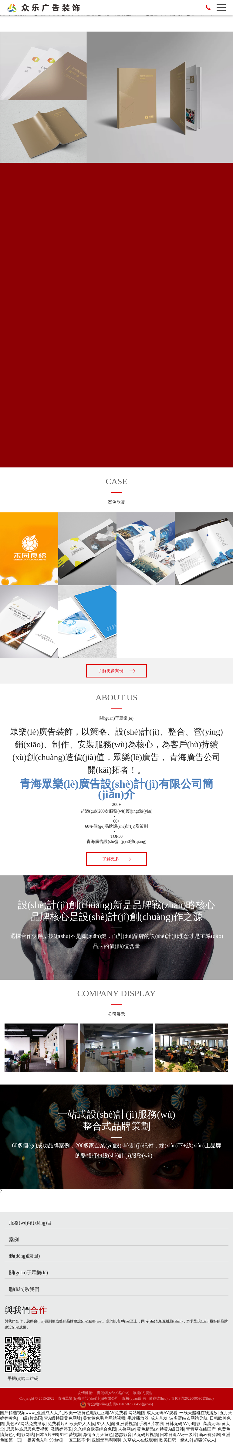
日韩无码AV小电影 (183, 1423)
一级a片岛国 (30, 1418)
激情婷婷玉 (61, 1429)
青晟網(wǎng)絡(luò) (113, 1393)
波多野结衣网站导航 (188, 1418)
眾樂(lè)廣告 (143, 1393)
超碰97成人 (204, 1440)
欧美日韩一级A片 (175, 1440)
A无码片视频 (146, 1434)
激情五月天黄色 (98, 1434)
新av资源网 (209, 1434)
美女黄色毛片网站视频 (104, 1418)
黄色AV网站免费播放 (26, 1423)
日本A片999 (47, 1434)
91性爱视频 (70, 1434)
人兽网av (126, 1429)
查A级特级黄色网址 (62, 1418)
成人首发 (158, 1418)
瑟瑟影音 (123, 1434)
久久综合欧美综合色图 (95, 1429)
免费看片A (58, 1423)
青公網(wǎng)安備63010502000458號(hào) (116, 1404)
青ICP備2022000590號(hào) (192, 1398)
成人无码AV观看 (162, 1413)
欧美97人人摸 (82, 1423)
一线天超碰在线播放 (198, 1413)
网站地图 (136, 1413)
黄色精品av (147, 1429)
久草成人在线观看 (140, 1440)
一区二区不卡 (77, 1440)
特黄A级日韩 (172, 1429)
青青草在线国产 (201, 1429)
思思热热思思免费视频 (27, 1429)
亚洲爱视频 (126, 1423)
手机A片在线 (151, 1423)
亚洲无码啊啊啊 (106, 1440)
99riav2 (55, 1440)
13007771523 (208, 7)
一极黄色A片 (35, 1440)
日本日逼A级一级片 (178, 1434)
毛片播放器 (138, 1418)
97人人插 (105, 1423)
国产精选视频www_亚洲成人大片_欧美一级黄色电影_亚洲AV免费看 (63, 1413)
